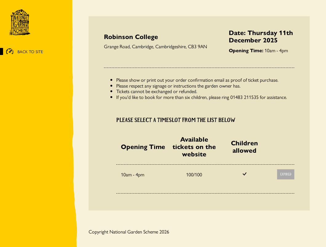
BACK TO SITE (24, 52)
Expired (285, 174)
